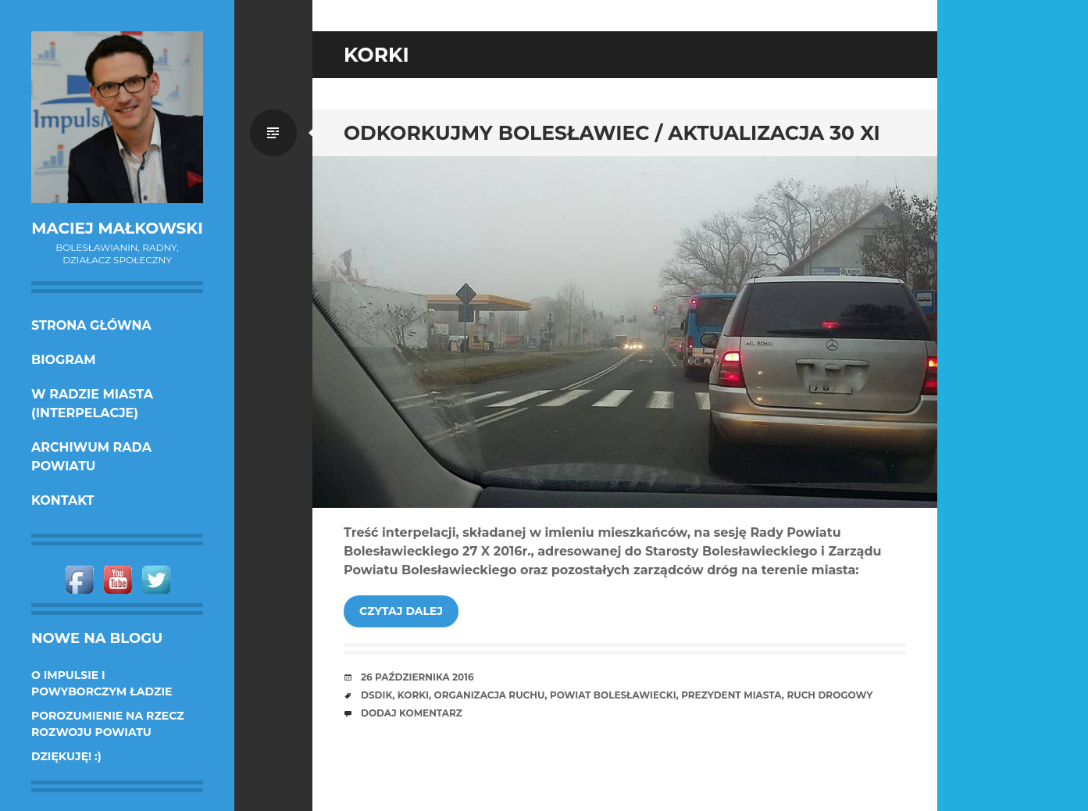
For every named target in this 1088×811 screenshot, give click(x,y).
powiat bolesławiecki (613, 695)
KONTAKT (63, 500)
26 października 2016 (417, 677)
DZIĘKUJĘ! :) (66, 756)
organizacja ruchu (489, 695)
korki (413, 695)
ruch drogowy (829, 695)
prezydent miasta (731, 695)
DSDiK (376, 695)
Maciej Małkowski (116, 228)
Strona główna (91, 325)
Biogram (63, 359)
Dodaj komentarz (411, 713)
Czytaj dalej (401, 611)
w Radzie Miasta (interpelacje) (92, 403)
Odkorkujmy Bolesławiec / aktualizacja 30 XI (612, 133)
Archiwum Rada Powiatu (91, 456)
